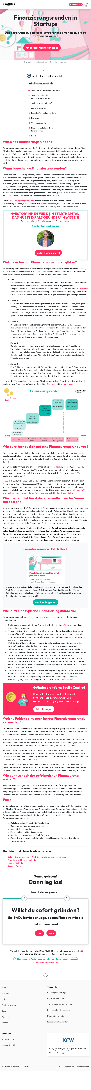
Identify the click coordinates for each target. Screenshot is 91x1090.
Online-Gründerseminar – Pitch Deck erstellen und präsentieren (37, 857)
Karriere (5, 1016)
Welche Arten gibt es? (41, 103)
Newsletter (8, 1045)
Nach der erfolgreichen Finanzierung (42, 129)
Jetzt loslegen (43, 709)
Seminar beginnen (45, 602)
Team (4, 1011)
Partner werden (9, 1005)
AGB (58, 1066)
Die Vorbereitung (39, 108)
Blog (4, 987)
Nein (51, 933)
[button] (87, 4)
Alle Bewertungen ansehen (45, 962)
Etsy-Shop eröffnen (56, 998)
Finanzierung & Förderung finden (22, 860)
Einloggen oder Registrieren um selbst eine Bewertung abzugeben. (45, 959)
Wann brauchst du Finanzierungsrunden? (41, 97)
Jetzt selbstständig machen (42, 47)
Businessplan (80, 453)
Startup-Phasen (66, 384)
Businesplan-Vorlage (56, 992)
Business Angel (14, 866)
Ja (39, 933)
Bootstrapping (29, 183)
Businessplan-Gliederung (58, 1010)
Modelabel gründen (56, 1016)
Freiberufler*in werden (57, 1021)
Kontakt (5, 993)
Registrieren (76, 4)
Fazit (33, 135)
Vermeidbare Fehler (40, 123)
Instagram (8, 1039)
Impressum (69, 1066)
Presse (5, 1022)
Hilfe (4, 999)
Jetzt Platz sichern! (48, 252)
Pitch (66, 625)
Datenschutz (83, 1066)
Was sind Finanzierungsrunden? (45, 90)
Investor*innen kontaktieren (44, 113)
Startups (51, 384)
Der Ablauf (36, 118)
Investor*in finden (16, 863)
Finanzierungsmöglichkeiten (21, 200)
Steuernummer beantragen (59, 1004)
